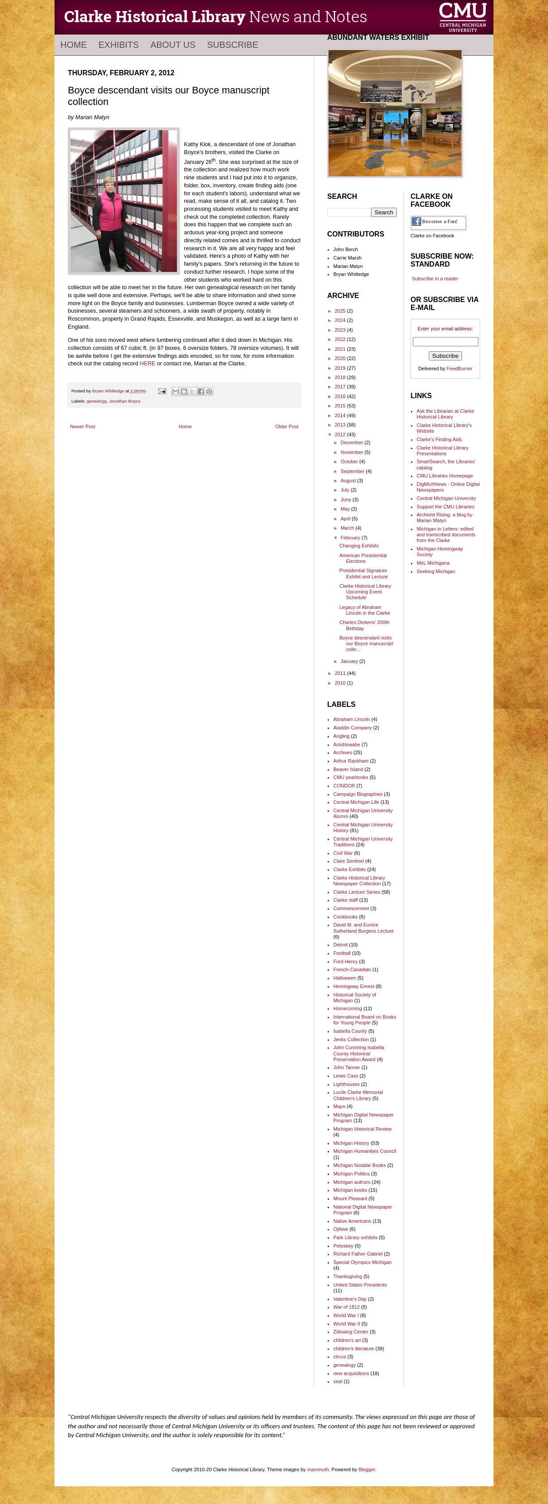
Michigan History (351, 1143)
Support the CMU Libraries (445, 506)
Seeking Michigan (436, 571)
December (352, 442)
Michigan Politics (351, 1173)
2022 (341, 339)
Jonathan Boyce (125, 401)
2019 (341, 368)
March (348, 528)
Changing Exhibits (359, 545)
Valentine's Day (350, 1299)
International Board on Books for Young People (364, 1019)
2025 (341, 311)
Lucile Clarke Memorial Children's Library (358, 1095)
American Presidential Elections (363, 558)
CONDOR (344, 785)
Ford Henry (345, 961)
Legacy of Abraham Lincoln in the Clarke (364, 610)
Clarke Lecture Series (356, 892)
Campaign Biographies (358, 794)
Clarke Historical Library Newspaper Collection (359, 880)
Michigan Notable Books (359, 1165)
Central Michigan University (446, 498)
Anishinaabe (346, 744)
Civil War (343, 853)
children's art (347, 1340)
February (351, 537)
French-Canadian (352, 969)
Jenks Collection (351, 1039)
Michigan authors (352, 1182)
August (349, 480)
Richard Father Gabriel (358, 1253)
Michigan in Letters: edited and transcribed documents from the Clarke (446, 534)
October (350, 461)
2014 (341, 415)
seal (337, 1381)
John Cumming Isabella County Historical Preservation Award (358, 1053)
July (346, 489)
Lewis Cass (345, 1075)
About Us (173, 45)
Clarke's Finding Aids (439, 439)
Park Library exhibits (355, 1237)
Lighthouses (346, 1084)
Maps (339, 1106)
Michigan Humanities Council (364, 1151)
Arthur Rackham (350, 761)
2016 (341, 396)
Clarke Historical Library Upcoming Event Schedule (365, 591)
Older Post (286, 426)
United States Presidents (360, 1284)
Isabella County (350, 1031)
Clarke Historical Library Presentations (443, 450)
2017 (341, 386)
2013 (341, 424)
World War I (346, 1315)
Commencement (351, 908)
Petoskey (343, 1245)
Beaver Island (348, 769)
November (352, 452)
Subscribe (232, 45)
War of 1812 (346, 1307)
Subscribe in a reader (435, 278)
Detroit (340, 944)
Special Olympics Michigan (362, 1262)
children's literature (353, 1348)
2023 (341, 330)
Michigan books (350, 1190)
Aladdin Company (352, 727)
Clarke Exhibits (349, 869)
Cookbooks (345, 916)
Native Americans (352, 1221)
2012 (341, 434)
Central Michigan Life (356, 802)
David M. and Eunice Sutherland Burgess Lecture (363, 927)
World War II (346, 1323)
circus (339, 1356)
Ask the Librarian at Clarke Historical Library (445, 413)
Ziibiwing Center (350, 1331)
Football (342, 953)
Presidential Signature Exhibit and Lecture (363, 573)
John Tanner (346, 1067)
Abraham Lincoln (351, 719)
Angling (341, 736)
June (346, 499)
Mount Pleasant (350, 1198)
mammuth (318, 1469)
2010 (341, 683)
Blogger (367, 1469)
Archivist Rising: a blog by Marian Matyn (445, 517)
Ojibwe (340, 1229)
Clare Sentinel (348, 861)
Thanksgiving (347, 1276)
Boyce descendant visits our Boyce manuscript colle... (366, 643)
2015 (341, 405)
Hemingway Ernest (353, 986)
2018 (341, 377)
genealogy (97, 401)
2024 (341, 320)
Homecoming (347, 1008)
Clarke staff (345, 900)
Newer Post (82, 426)
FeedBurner (460, 368)
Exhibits (118, 45)
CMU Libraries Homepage (445, 475)
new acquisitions (351, 1373)
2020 (341, 358)
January (350, 661)
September (353, 471)
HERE (147, 363)
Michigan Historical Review (362, 1129)
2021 (341, 349)
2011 (341, 673)
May (346, 509)
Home (73, 45)
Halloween (344, 978)
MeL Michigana (433, 563)
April (346, 518)
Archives (342, 752)
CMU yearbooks (350, 777)
